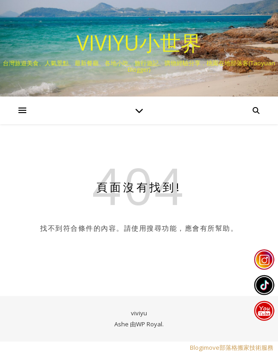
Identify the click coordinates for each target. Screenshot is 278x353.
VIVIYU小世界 (139, 42)
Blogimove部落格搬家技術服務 (231, 347)
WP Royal (149, 324)
